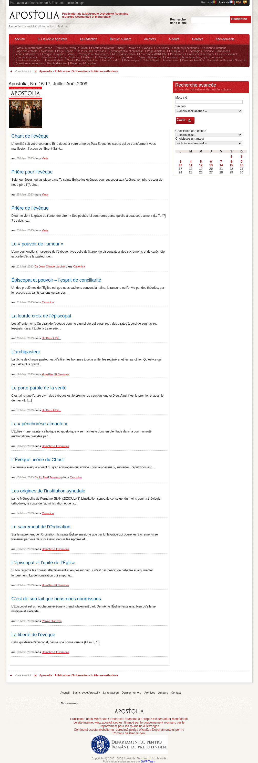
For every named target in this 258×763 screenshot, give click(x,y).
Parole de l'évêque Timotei (107, 47)
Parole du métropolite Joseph (34, 47)
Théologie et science (201, 51)
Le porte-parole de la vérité (39, 387)
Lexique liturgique (53, 54)
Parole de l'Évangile (140, 47)
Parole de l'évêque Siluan (72, 47)
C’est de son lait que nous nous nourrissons (56, 598)
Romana (208, 2)
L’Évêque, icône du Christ (38, 459)
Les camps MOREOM (153, 54)
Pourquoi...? (176, 51)
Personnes (177, 54)
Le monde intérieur (214, 47)
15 (231, 165)
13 (211, 165)
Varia (71, 54)
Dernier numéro (120, 39)
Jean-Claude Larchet (52, 266)
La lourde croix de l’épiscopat (41, 315)
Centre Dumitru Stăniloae (83, 60)
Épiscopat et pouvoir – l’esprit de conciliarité (56, 280)
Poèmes (88, 57)
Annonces (224, 51)
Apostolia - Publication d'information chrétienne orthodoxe (78, 71)
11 (190, 165)
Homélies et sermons (200, 54)
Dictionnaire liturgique (194, 57)
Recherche (239, 19)
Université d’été (53, 60)
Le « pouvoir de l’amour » (38, 243)
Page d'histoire (156, 51)
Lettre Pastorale (70, 57)
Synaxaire (47, 51)
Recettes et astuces (28, 60)
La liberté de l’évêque (33, 634)
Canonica (171, 57)
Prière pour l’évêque (32, 171)
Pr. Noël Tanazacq (50, 477)
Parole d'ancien (57, 63)
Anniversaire (171, 60)
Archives (150, 39)
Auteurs (174, 39)
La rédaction (88, 39)
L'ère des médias (26, 57)
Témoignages (105, 57)
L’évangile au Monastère (93, 54)
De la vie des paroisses (91, 51)
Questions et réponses (30, 63)
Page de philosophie (83, 63)
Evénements (48, 57)
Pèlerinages (131, 60)
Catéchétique (151, 60)
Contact (197, 39)
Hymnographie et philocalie (126, 51)
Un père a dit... (111, 60)
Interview (217, 57)
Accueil (20, 39)
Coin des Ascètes (193, 60)
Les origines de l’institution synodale (48, 490)
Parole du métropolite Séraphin (227, 60)
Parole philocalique (150, 57)
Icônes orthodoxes (27, 54)
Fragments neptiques (185, 47)
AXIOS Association (124, 54)
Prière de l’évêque (30, 208)
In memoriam (126, 57)
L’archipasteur (26, 351)
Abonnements (224, 39)
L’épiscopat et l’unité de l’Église (43, 562)
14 (221, 165)
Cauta (181, 119)
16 (241, 165)
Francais (226, 2)
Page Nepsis (65, 51)
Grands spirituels (228, 54)
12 (200, 165)
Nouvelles (162, 47)
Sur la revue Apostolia (52, 39)
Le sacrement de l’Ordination (41, 526)
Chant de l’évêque (30, 136)
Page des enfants (27, 51)
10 (180, 165)
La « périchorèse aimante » (39, 423)
